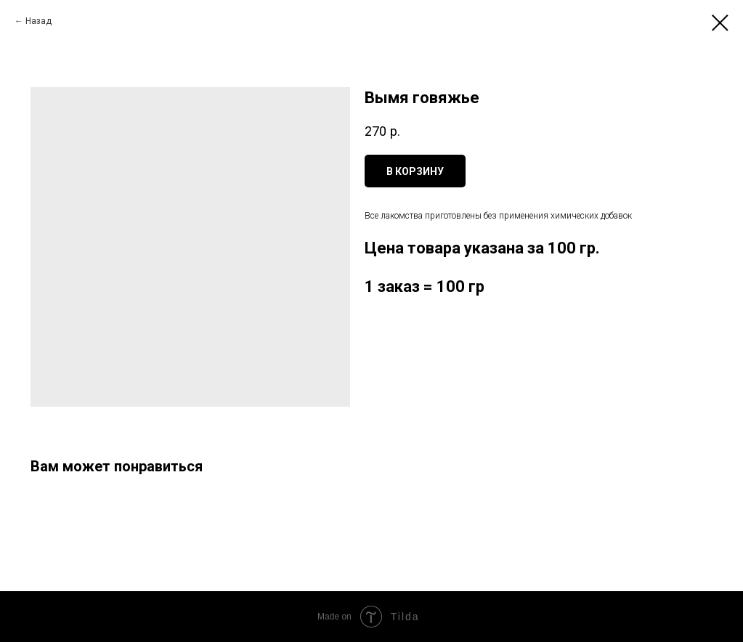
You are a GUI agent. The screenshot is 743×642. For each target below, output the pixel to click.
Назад (38, 21)
